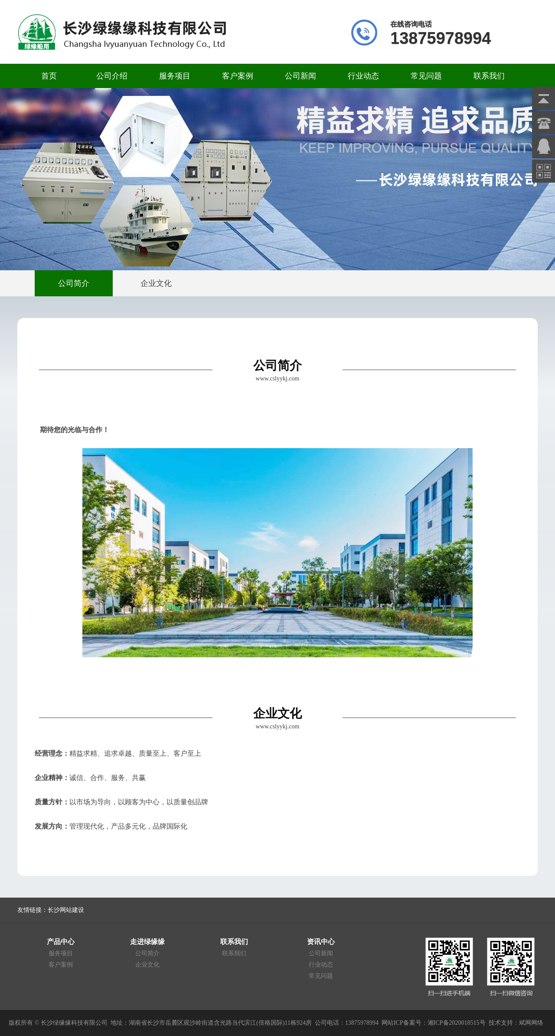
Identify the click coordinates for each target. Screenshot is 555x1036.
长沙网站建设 (66, 910)
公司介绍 (111, 76)
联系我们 (489, 76)
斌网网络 (531, 1023)
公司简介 (147, 953)
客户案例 (237, 76)
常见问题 (426, 76)
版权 (15, 1023)
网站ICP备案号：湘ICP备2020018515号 (434, 1023)
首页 (49, 76)
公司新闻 (300, 76)
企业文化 (147, 964)
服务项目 (174, 76)
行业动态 (363, 76)
